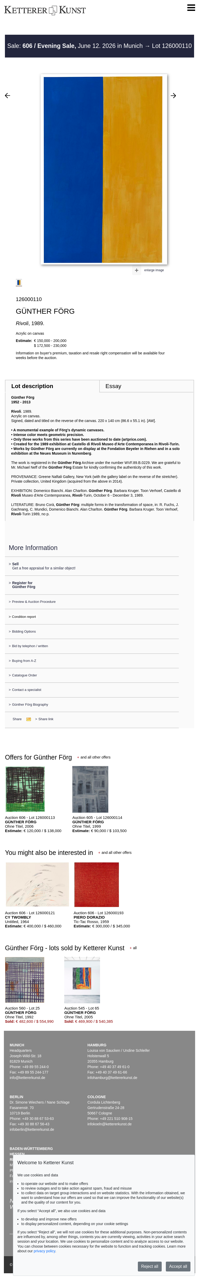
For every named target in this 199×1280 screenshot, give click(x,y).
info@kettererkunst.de (27, 1078)
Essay (113, 386)
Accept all (178, 1266)
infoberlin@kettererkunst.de (32, 1129)
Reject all (149, 1266)
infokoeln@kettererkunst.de (109, 1124)
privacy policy (44, 1251)
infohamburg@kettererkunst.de (112, 1078)
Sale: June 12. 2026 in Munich (75, 45)
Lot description (32, 386)
